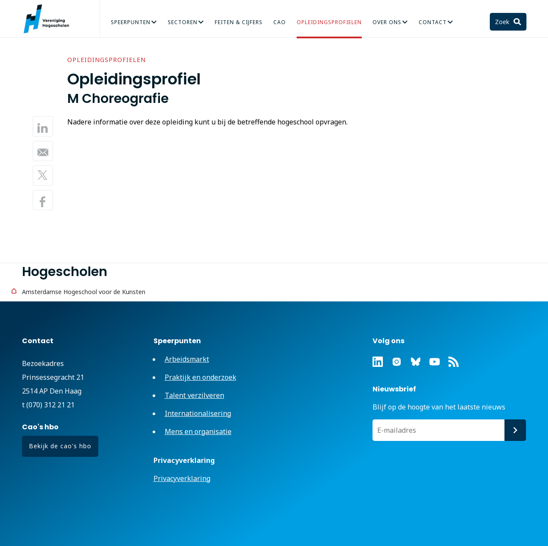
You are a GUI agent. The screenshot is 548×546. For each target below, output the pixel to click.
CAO (279, 22)
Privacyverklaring (181, 478)
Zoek (503, 22)
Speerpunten (130, 22)
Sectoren (182, 22)
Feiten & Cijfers (239, 22)
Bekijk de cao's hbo (60, 446)
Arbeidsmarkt (187, 359)
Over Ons (387, 22)
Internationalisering (198, 413)
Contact (433, 22)
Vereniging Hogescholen (50, 19)
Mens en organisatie (198, 431)
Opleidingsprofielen (329, 22)
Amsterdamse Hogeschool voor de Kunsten (83, 292)
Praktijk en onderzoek (200, 377)
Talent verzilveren (194, 395)
